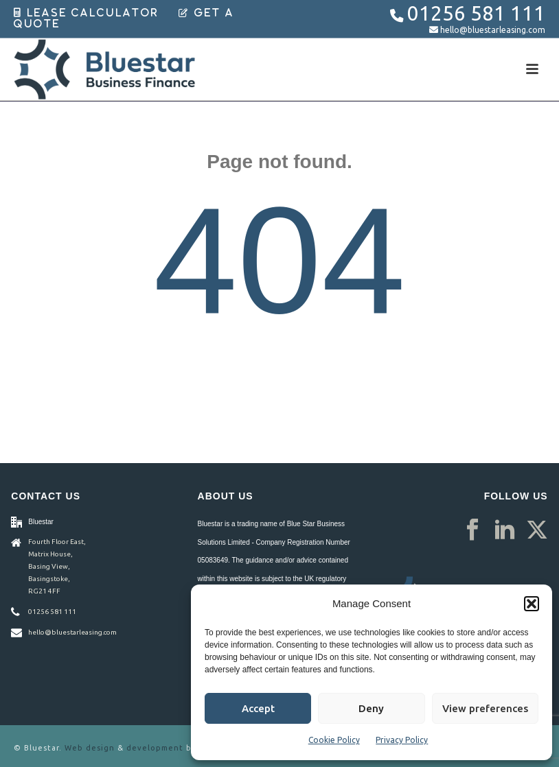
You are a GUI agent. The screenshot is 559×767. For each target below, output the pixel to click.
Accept (258, 708)
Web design (90, 748)
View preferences (485, 708)
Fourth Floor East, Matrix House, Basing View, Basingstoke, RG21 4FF (57, 566)
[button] (531, 604)
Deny (371, 708)
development (154, 748)
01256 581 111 (476, 13)
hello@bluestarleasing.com (492, 29)
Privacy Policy (402, 739)
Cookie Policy (334, 739)
